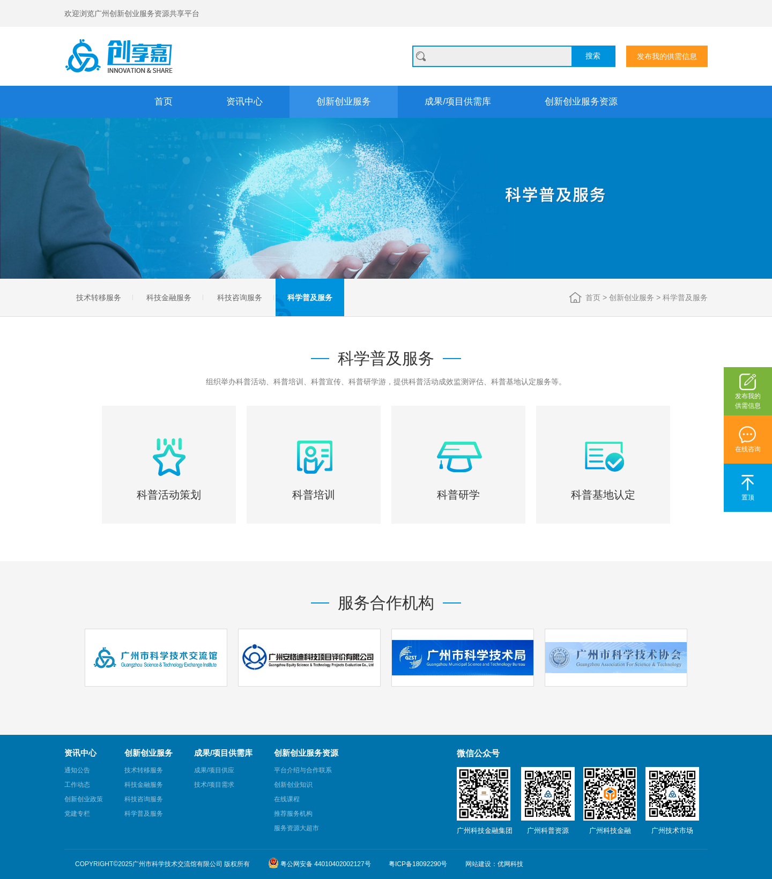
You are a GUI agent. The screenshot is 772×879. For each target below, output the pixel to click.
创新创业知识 (293, 784)
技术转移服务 (98, 297)
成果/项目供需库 (458, 101)
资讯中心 (244, 101)
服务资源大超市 (296, 828)
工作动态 (77, 784)
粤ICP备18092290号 (418, 864)
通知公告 (77, 770)
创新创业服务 (343, 101)
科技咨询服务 (239, 297)
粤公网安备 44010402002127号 (319, 863)
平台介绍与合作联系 (303, 770)
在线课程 (287, 799)
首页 (163, 101)
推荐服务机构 (293, 813)
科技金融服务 (168, 297)
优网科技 (510, 864)
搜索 (592, 55)
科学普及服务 (309, 297)
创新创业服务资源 (581, 101)
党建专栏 (77, 813)
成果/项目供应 (214, 770)
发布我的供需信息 (667, 56)
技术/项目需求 (214, 784)
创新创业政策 (83, 799)
